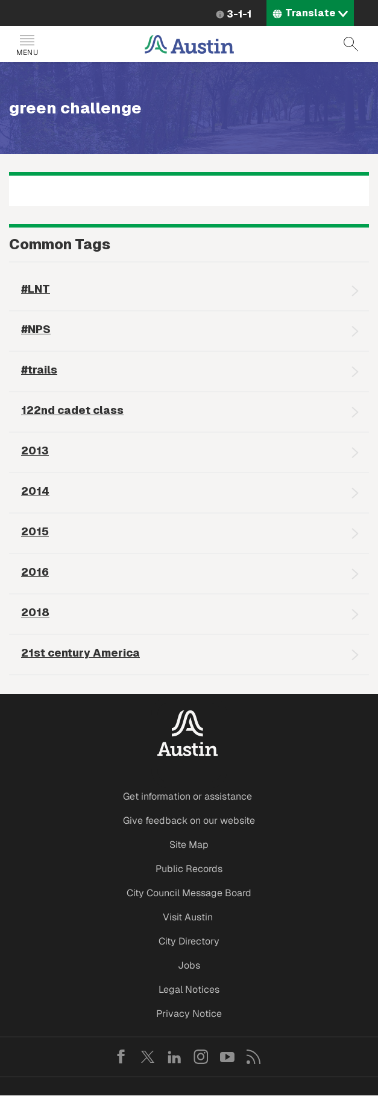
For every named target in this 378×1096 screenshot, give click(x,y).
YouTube (227, 1057)
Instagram (201, 1057)
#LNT (35, 289)
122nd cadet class (72, 410)
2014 (35, 491)
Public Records (189, 868)
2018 (35, 612)
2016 (35, 572)
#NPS (36, 329)
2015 (35, 531)
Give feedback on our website (189, 820)
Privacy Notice (189, 1013)
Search (351, 44)
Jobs (189, 965)
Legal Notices (189, 989)
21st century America (80, 653)
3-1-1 (239, 14)
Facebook (121, 1057)
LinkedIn (174, 1057)
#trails (39, 370)
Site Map (189, 844)
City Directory (189, 941)
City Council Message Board (189, 893)
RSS (254, 1057)
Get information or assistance (187, 796)
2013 (35, 450)
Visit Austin (188, 917)
